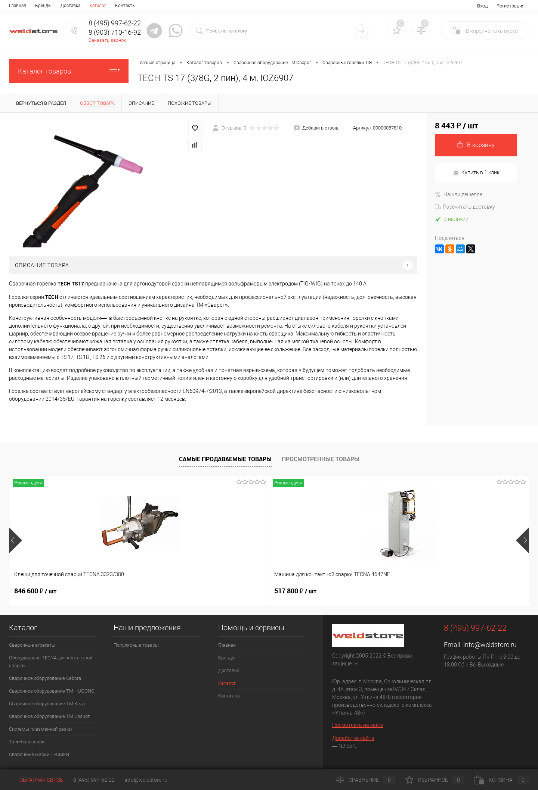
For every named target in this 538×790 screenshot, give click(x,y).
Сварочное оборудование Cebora (45, 678)
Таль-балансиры (27, 741)
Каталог (97, 5)
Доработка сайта (353, 738)
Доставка (70, 5)
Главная (17, 5)
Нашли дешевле (458, 194)
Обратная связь (36, 780)
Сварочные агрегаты (32, 645)
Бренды (43, 5)
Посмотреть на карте (357, 725)
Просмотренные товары (320, 459)
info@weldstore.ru (490, 645)
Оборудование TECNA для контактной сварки (50, 661)
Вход (482, 6)
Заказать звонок (107, 40)
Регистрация (511, 6)
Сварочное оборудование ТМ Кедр (47, 703)
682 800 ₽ (295, 591)
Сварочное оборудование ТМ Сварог (49, 716)
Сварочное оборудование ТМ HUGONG (52, 691)
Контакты (125, 5)
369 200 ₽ (425, 591)
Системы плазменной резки (40, 729)
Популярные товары (136, 645)
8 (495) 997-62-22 (94, 780)
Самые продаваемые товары (225, 459)
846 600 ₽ (35, 591)
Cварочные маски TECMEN (39, 754)
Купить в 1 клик (476, 172)
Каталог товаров (69, 71)
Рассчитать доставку (465, 207)
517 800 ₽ (165, 591)
